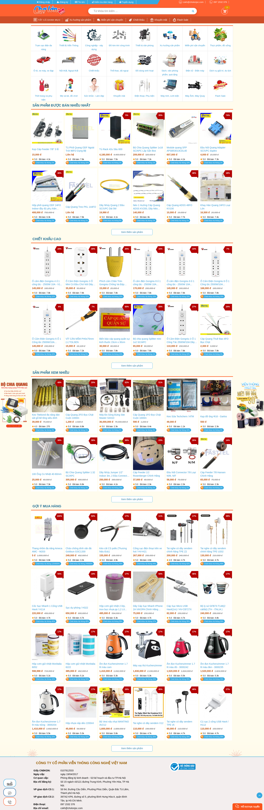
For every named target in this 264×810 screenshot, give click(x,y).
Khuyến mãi (158, 20)
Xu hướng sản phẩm (78, 20)
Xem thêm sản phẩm (132, 232)
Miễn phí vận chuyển (110, 20)
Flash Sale (180, 20)
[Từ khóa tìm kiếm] (138, 11)
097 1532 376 (220, 2)
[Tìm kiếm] (193, 11)
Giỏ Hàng (224, 11)
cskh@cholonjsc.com (193, 2)
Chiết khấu (136, 20)
